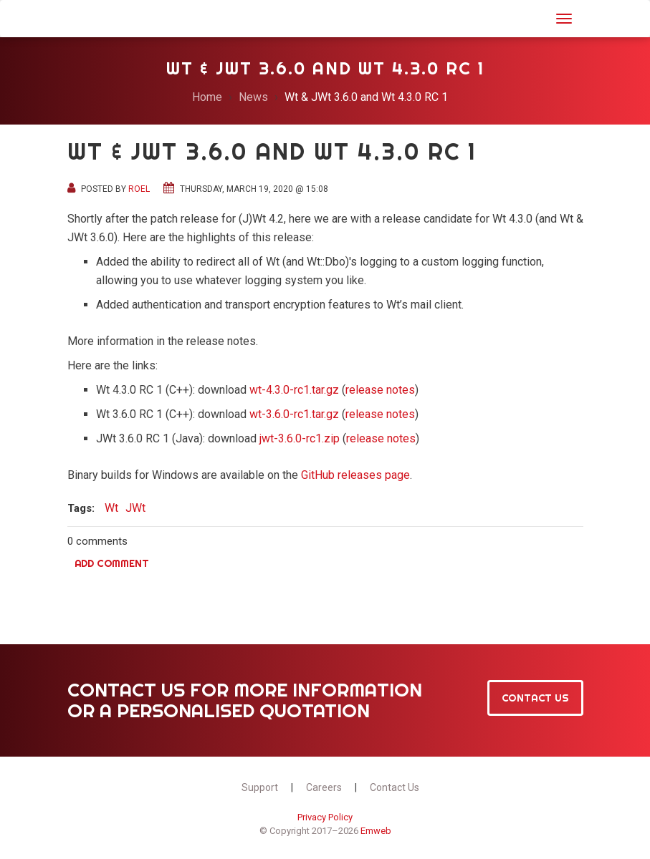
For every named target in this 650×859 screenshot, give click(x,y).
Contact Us (535, 697)
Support (260, 787)
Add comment (112, 563)
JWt (85, 17)
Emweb (375, 830)
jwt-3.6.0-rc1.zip (299, 438)
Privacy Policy (325, 817)
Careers (324, 787)
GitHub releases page (355, 475)
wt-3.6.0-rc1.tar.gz (294, 414)
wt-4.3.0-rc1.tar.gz (294, 390)
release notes (380, 390)
